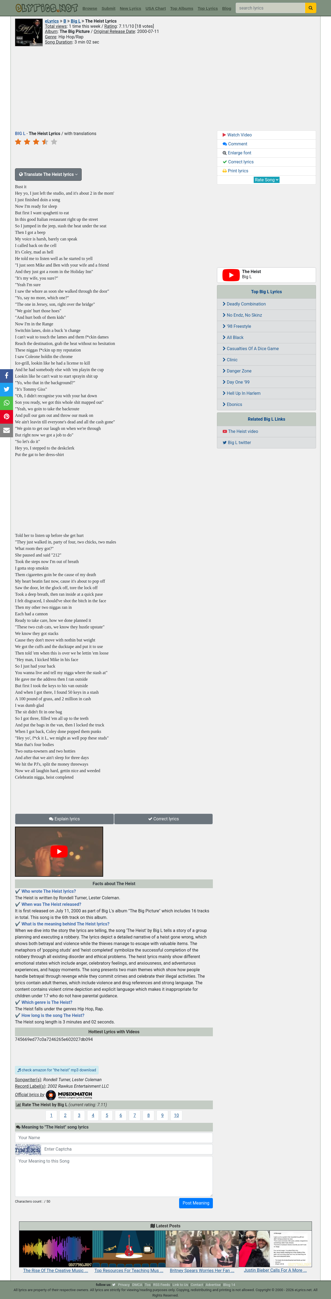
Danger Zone (237, 371)
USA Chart (156, 8)
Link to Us (180, 1285)
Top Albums (181, 8)
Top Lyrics (208, 8)
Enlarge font (237, 152)
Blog (226, 8)
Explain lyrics (64, 818)
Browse (89, 8)
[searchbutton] (310, 8)
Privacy (124, 1285)
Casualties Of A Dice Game (251, 348)
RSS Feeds (161, 1285)
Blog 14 (229, 1285)
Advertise (213, 1285)
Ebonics (232, 404)
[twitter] (113, 1285)
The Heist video (240, 431)
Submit (108, 8)
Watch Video (237, 134)
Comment (235, 143)
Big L (76, 21)
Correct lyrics (163, 818)
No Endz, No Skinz (242, 315)
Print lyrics (235, 170)
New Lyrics (130, 8)
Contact (197, 1285)
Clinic (230, 359)
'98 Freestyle (237, 326)
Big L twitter (237, 442)
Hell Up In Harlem (241, 393)
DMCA (137, 1285)
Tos (148, 1285)
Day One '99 (236, 382)
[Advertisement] (165, 88)
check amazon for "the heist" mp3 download (56, 1070)
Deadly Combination (244, 304)
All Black (233, 337)
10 (176, 1115)
